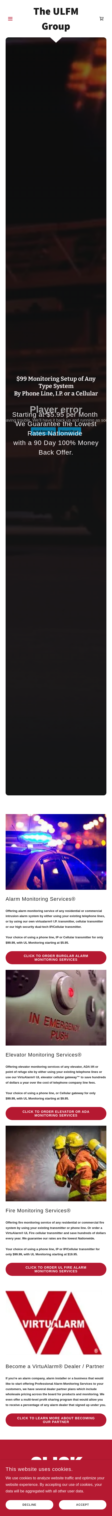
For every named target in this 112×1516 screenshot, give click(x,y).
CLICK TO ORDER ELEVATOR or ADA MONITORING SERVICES (56, 1113)
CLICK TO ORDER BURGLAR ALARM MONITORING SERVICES (56, 957)
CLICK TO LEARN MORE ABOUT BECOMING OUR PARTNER (56, 1420)
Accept (82, 1504)
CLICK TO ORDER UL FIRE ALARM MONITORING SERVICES (55, 1269)
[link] (56, 19)
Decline (29, 1504)
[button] (13, 18)
